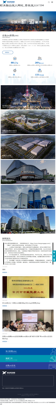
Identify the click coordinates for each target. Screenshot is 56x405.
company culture (10, 367)
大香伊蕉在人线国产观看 (27, 402)
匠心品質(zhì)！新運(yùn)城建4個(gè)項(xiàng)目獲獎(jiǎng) (21, 303)
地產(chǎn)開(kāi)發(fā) (9, 130)
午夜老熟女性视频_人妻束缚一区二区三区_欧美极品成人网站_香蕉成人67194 (17, 400)
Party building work (11, 360)
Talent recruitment (11, 352)
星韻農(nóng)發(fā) (8, 180)
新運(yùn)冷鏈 (6, 155)
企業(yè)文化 (10, 365)
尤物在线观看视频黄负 (17, 402)
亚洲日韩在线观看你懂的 (5, 402)
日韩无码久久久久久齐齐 (39, 402)
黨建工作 (9, 358)
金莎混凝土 (5, 205)
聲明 (3, 269)
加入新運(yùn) (11, 351)
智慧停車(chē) (6, 230)
